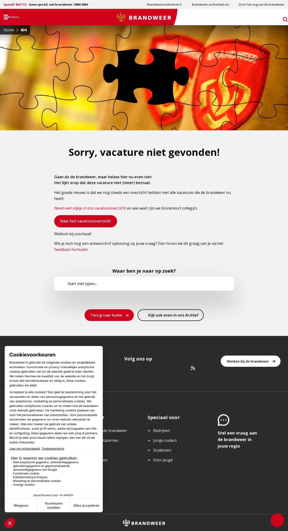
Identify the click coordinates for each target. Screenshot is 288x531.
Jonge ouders (165, 440)
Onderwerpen (95, 460)
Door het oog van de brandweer (261, 4)
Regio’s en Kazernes (100, 440)
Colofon (90, 479)
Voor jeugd (163, 460)
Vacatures (92, 450)
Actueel (89, 469)
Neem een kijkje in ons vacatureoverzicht (90, 208)
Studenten (162, 450)
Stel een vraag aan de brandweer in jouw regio (237, 439)
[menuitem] (163, 4)
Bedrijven (161, 430)
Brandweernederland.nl (164, 4)
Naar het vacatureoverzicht (85, 222)
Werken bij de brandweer (248, 361)
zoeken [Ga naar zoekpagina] (275, 18)
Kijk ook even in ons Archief (173, 316)
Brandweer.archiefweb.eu (210, 4)
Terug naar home (106, 315)
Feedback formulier (71, 249)
